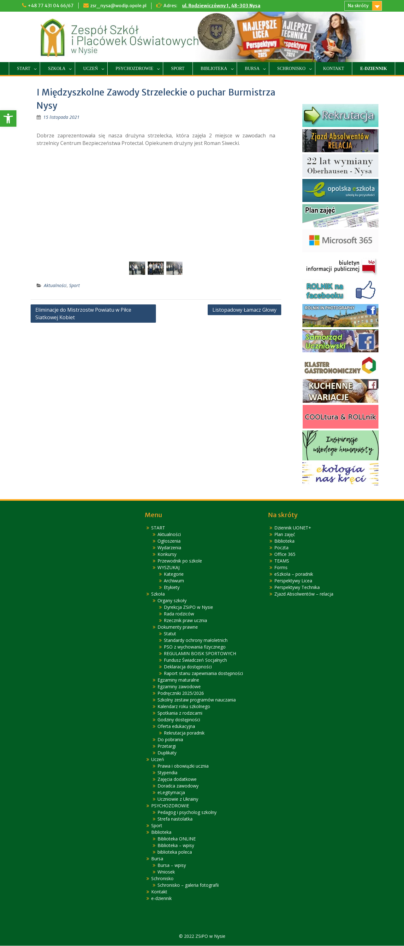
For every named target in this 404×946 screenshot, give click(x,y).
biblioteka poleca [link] (174, 852)
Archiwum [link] (174, 581)
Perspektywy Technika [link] (297, 588)
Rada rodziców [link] (179, 614)
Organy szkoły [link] (172, 601)
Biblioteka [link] (214, 68)
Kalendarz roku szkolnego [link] (183, 707)
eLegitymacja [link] (171, 793)
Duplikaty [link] (166, 753)
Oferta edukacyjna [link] (176, 727)
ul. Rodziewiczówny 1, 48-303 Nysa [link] (221, 6)
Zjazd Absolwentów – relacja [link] (303, 594)
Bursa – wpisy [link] (171, 865)
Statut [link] (170, 634)
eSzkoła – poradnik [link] (293, 574)
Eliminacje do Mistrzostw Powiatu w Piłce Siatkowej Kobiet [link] (83, 314)
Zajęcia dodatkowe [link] (177, 779)
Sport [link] (178, 68)
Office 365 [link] (284, 554)
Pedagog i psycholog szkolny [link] (187, 813)
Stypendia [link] (167, 773)
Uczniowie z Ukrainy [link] (177, 799)
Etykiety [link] (172, 588)
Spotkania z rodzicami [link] (179, 713)
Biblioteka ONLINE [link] (176, 839)
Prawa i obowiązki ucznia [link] (183, 766)
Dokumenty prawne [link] (177, 627)
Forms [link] (281, 568)
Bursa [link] (252, 68)
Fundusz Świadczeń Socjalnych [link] (195, 660)
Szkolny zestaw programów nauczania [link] (196, 700)
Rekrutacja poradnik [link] (184, 733)
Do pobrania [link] (170, 740)
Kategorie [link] (174, 574)
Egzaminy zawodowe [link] (179, 687)
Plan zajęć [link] (284, 535)
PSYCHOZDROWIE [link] (134, 68)
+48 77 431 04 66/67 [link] (51, 6)
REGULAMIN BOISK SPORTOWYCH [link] (200, 654)
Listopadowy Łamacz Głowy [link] (244, 310)
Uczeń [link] (90, 68)
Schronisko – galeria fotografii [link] (188, 885)
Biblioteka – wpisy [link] (175, 846)
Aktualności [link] (55, 286)
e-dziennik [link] (373, 68)
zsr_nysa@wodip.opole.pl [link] (118, 6)
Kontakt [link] (333, 68)
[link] (8, 118)
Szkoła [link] (56, 68)
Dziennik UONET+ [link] (292, 528)
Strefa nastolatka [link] (175, 819)
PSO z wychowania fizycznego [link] (195, 647)
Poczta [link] (281, 548)
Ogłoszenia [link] (169, 541)
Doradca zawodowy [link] (178, 786)
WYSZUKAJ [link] (168, 568)
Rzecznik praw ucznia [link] (185, 621)
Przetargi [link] (166, 746)
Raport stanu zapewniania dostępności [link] (203, 674)
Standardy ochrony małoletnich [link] (196, 640)
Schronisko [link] (291, 68)
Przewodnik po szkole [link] (179, 561)
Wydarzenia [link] (169, 548)
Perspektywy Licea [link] (293, 581)
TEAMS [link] (281, 561)
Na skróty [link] (358, 6)
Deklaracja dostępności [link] (188, 667)
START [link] (23, 68)
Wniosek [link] (166, 872)
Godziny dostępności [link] (178, 720)
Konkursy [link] (166, 554)
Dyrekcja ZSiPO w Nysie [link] (188, 607)
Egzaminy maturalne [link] (178, 680)
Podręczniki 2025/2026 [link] (180, 693)
